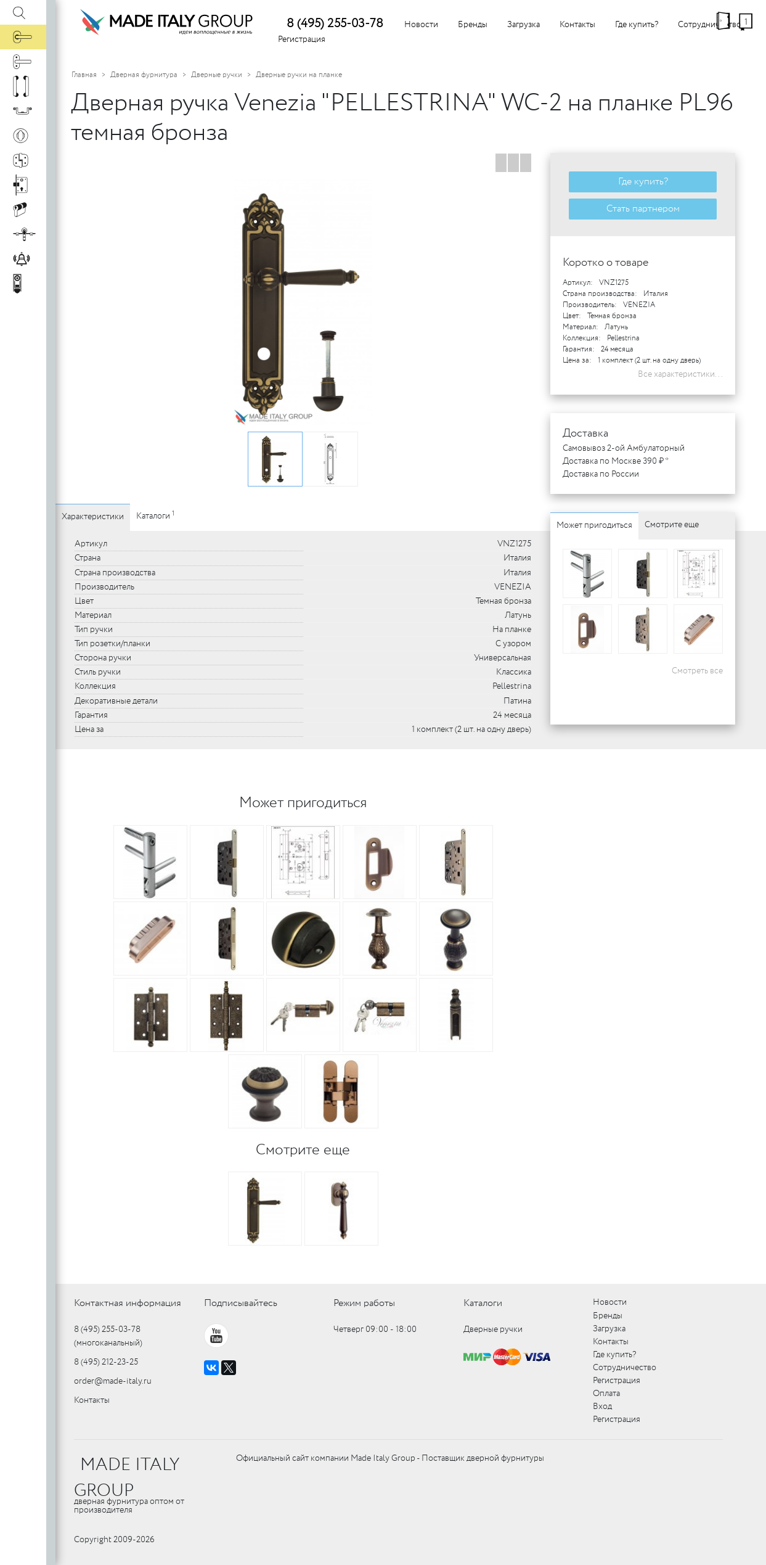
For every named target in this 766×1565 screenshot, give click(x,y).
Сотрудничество (709, 24)
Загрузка (523, 24)
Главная (84, 75)
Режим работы (364, 1303)
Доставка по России (601, 474)
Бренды (472, 24)
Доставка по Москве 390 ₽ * (616, 461)
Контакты (577, 24)
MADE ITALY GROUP (126, 1478)
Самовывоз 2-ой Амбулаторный (624, 448)
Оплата (606, 1393)
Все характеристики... (680, 374)
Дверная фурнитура (143, 75)
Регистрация (301, 39)
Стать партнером (643, 209)
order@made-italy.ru (113, 1381)
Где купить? (636, 24)
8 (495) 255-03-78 (335, 24)
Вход (602, 1406)
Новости (421, 24)
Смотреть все (697, 671)
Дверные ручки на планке (299, 75)
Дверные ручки (216, 75)
